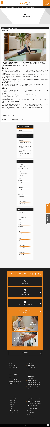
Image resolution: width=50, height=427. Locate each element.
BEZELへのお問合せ (13, 374)
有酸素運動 (20, 180)
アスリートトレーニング (23, 242)
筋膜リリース (20, 175)
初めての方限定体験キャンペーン (15, 367)
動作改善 (19, 222)
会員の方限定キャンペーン (14, 369)
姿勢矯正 (19, 224)
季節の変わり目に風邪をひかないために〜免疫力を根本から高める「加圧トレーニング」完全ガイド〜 (25, 139)
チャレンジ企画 (21, 196)
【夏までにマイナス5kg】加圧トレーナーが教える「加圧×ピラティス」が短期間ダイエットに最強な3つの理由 (25, 153)
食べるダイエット (21, 194)
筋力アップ (20, 233)
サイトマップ (29, 419)
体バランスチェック (22, 171)
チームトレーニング (22, 192)
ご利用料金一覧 (12, 365)
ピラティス (20, 182)
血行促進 (19, 238)
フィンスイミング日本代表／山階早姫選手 (34, 399)
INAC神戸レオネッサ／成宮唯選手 (34, 403)
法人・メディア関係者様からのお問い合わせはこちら (30, 311)
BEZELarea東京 (31, 376)
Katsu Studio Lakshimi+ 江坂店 (33, 380)
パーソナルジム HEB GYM (33, 388)
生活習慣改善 (20, 226)
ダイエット (20, 215)
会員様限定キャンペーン (23, 252)
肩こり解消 (20, 236)
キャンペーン (20, 199)
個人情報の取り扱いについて (32, 417)
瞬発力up (19, 229)
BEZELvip (29, 374)
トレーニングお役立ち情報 (32, 408)
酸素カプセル (20, 178)
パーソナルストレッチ (22, 173)
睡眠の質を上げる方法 (8, 115)
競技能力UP (20, 231)
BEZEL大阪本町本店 (31, 365)
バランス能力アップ (22, 217)
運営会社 (28, 414)
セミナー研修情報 (30, 412)
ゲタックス (20, 189)
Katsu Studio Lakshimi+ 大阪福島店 (34, 384)
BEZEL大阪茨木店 (31, 367)
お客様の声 (29, 410)
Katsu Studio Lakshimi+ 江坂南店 (34, 382)
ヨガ (18, 185)
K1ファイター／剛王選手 (32, 405)
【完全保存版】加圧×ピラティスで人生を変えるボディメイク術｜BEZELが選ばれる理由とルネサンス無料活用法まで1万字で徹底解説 (25, 142)
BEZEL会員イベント (22, 254)
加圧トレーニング (21, 166)
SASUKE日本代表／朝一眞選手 (34, 401)
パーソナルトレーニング (23, 168)
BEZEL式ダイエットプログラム (15, 381)
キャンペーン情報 (21, 247)
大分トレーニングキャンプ (23, 201)
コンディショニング (22, 164)
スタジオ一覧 (29, 363)
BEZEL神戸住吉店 (31, 369)
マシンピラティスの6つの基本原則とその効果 (13, 119)
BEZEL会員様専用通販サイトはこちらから (30, 353)
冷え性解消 (20, 219)
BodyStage (30, 390)
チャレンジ (20, 249)
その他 (19, 240)
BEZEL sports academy (32, 393)
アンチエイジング (21, 212)
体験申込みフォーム (13, 372)
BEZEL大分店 (30, 378)
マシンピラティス (21, 203)
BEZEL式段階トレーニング (14, 383)
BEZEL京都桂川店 (31, 372)
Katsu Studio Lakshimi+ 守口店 (33, 386)
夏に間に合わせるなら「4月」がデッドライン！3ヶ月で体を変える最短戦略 (25, 146)
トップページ (11, 363)
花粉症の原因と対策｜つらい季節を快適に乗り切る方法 (25, 150)
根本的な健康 (20, 187)
